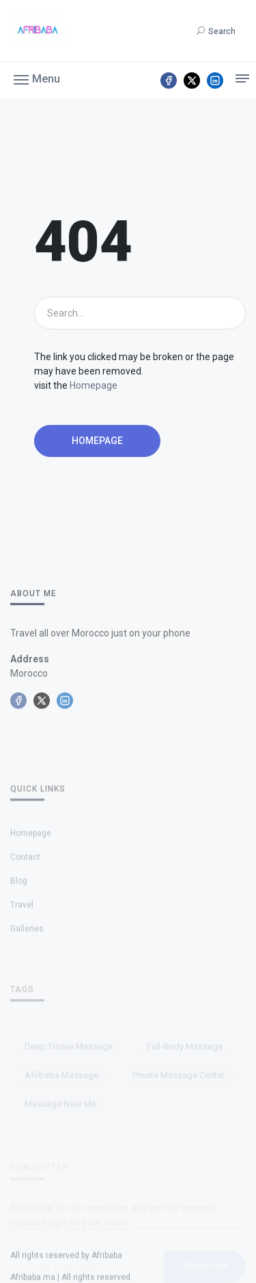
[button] (37, 78)
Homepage (93, 385)
